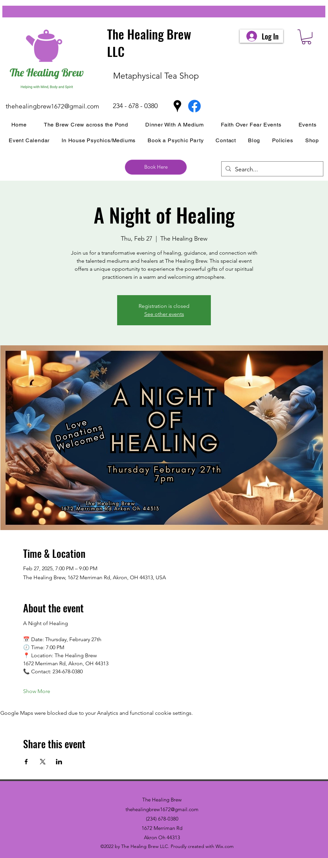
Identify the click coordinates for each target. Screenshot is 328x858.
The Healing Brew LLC (149, 43)
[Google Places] (177, 106)
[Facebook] (194, 106)
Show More (36, 691)
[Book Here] (156, 167)
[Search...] (272, 170)
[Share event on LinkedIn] (59, 761)
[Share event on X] (42, 761)
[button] (306, 37)
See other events (164, 314)
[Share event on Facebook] (26, 761)
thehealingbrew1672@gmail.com (52, 106)
